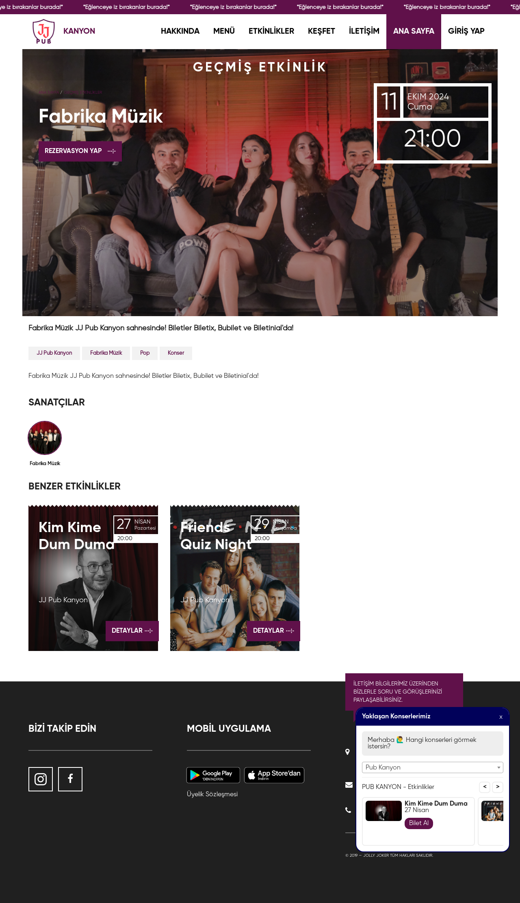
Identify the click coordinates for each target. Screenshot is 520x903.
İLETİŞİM (364, 32)
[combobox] (432, 767)
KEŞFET (321, 32)
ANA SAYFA (413, 32)
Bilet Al (419, 823)
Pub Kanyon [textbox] (383, 768)
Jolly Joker (376, 855)
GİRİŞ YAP (466, 32)
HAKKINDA (180, 32)
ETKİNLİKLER (271, 32)
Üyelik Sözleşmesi (212, 794)
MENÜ (224, 32)
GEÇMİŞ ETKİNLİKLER (83, 93)
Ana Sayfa (49, 93)
